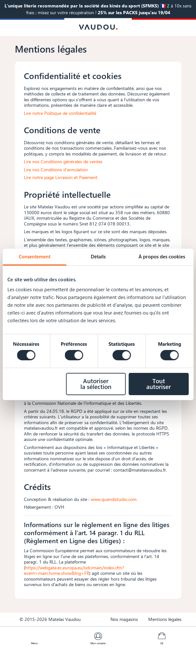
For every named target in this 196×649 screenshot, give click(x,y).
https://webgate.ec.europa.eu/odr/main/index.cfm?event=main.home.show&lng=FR (74, 570)
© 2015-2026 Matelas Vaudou (50, 619)
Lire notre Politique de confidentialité (60, 113)
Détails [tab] (98, 256)
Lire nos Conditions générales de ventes (63, 161)
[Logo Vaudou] (98, 27)
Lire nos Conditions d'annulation (56, 169)
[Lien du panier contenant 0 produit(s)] (162, 636)
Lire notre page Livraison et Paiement (61, 177)
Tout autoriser (158, 384)
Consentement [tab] (34, 256)
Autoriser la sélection (95, 384)
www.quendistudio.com (114, 499)
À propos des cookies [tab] (162, 256)
